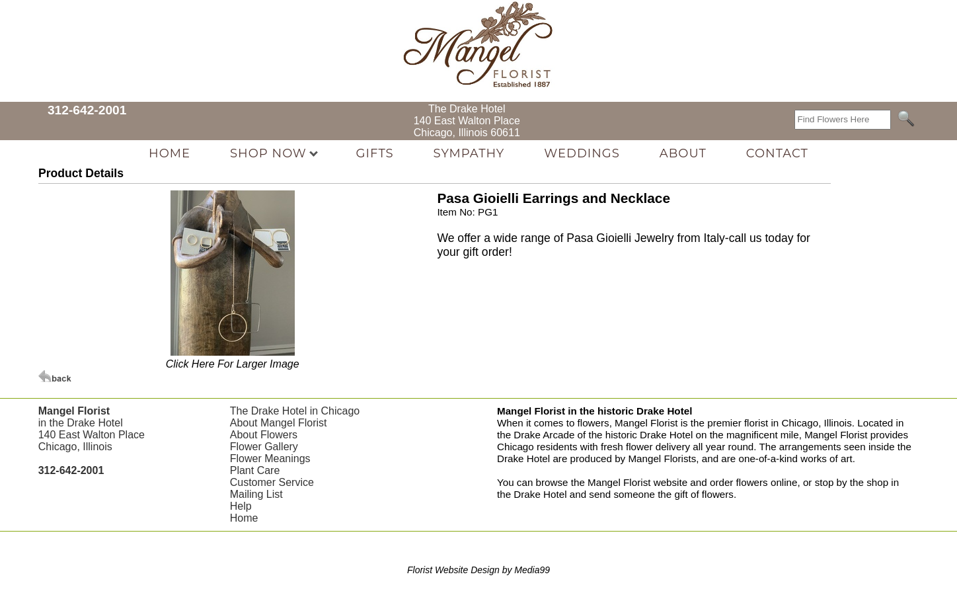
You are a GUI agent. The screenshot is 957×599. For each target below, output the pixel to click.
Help (241, 506)
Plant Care (255, 470)
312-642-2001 (87, 110)
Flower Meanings (270, 458)
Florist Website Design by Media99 (478, 570)
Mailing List (256, 494)
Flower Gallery (264, 446)
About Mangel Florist (278, 422)
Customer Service (272, 482)
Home (244, 518)
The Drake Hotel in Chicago (295, 411)
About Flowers (263, 434)
